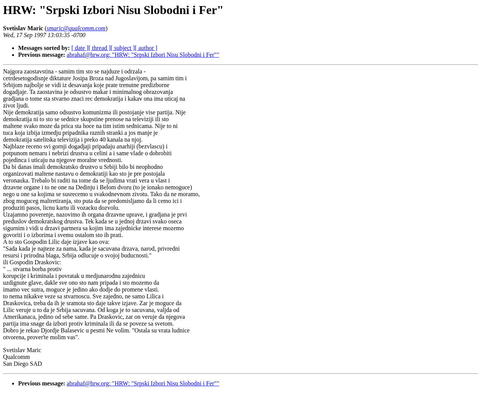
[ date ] (79, 48)
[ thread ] (99, 48)
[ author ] (146, 48)
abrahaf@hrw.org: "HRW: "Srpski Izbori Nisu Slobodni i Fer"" (143, 54)
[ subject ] (123, 48)
